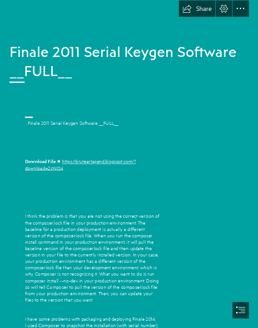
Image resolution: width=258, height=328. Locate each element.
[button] (197, 8)
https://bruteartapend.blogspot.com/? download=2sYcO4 (80, 164)
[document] (129, 164)
